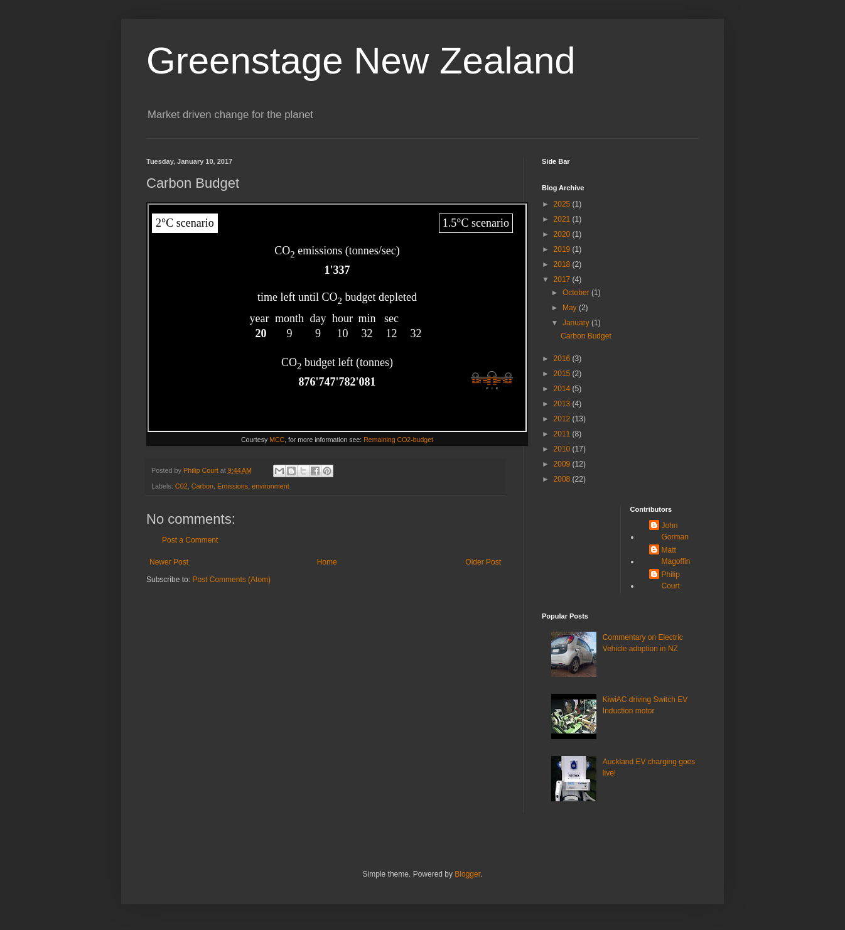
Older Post (483, 562)
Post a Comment (190, 540)
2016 (563, 358)
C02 (181, 486)
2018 (563, 264)
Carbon (202, 486)
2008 (563, 479)
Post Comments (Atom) (231, 579)
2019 (563, 249)
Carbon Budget (586, 336)
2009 (563, 464)
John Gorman (675, 531)
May (570, 307)
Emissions (232, 486)
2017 (563, 279)
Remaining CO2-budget (398, 439)
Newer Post (168, 562)
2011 (563, 434)
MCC (276, 439)
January (576, 322)
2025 (563, 204)
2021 (563, 219)
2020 (563, 234)
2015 (563, 373)
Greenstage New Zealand (361, 61)
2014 (563, 388)
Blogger (467, 874)
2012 (563, 418)
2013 (563, 403)
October (576, 292)
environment (270, 486)
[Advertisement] (581, 545)
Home (327, 562)
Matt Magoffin (676, 556)
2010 (563, 449)
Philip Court (671, 580)
